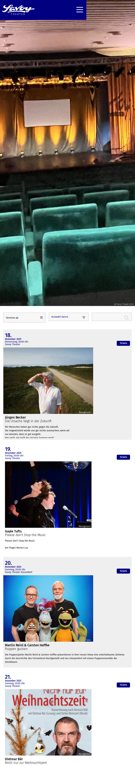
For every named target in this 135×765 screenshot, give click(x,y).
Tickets (123, 343)
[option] (67, 156)
